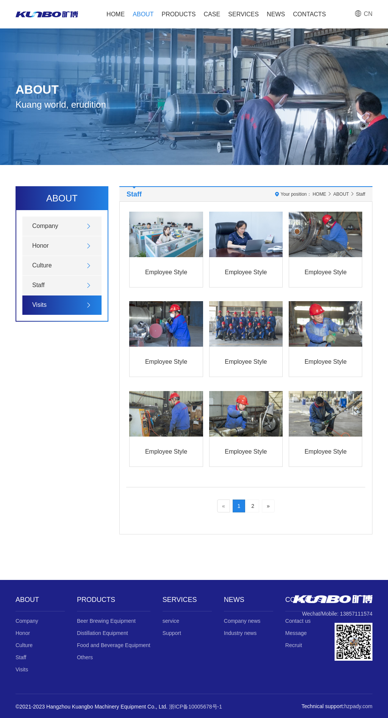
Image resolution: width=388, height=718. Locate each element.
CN (363, 14)
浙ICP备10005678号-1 (195, 707)
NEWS (276, 14)
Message (296, 633)
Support (172, 633)
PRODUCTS (179, 14)
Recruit (293, 645)
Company (45, 226)
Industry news (240, 633)
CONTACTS (309, 14)
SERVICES (243, 14)
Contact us (298, 621)
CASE (212, 14)
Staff (38, 285)
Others (85, 657)
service (171, 621)
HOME (115, 14)
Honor (40, 245)
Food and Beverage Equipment (113, 645)
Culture (42, 265)
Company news (242, 621)
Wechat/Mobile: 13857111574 (337, 614)
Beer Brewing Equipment (106, 621)
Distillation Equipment (102, 633)
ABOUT (143, 14)
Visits (39, 305)
